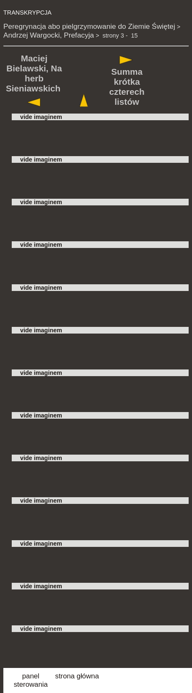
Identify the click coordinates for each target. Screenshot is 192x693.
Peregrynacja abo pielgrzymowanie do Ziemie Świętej (89, 26)
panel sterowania (31, 680)
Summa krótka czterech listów (127, 86)
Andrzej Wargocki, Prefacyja (48, 35)
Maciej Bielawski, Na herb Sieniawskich (34, 73)
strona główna (77, 676)
